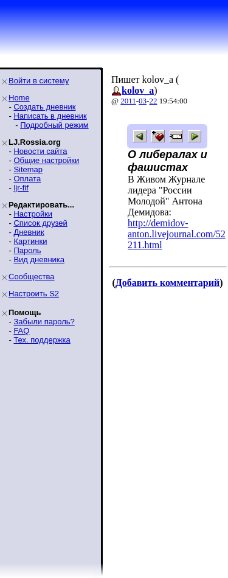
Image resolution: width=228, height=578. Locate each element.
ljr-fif (21, 187)
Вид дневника (38, 259)
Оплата (27, 178)
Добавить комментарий (167, 282)
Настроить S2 (34, 293)
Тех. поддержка (41, 339)
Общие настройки (46, 160)
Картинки (30, 241)
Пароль (27, 250)
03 (143, 100)
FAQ (21, 330)
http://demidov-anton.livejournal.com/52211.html (177, 234)
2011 (128, 100)
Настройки (32, 213)
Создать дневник (44, 106)
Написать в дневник (49, 115)
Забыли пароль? (43, 321)
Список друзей (40, 223)
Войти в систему (39, 80)
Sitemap (28, 169)
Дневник (28, 232)
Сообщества (32, 276)
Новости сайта (40, 151)
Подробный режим (54, 125)
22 (153, 100)
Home (19, 97)
